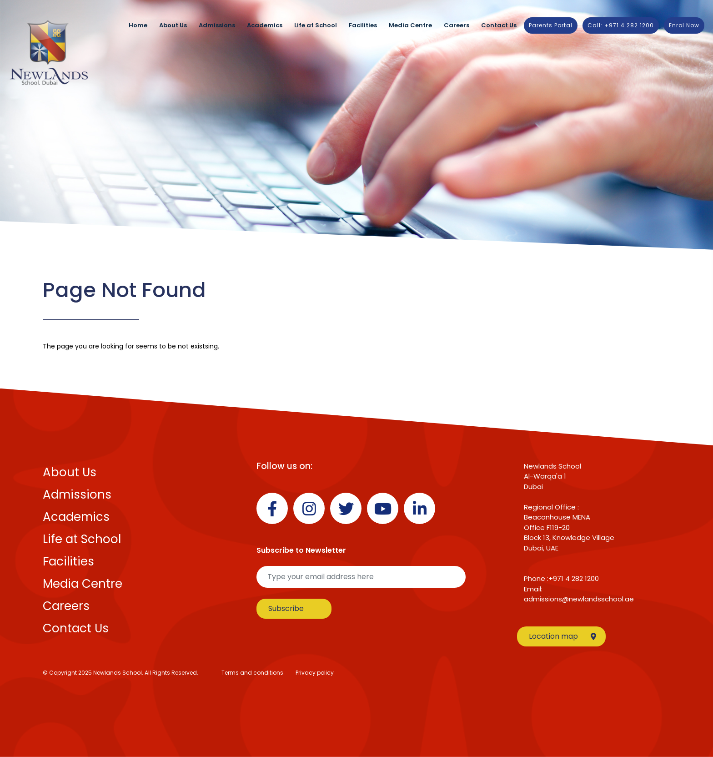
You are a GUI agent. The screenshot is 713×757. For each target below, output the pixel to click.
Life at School (315, 25)
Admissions (217, 25)
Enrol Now (684, 25)
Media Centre (410, 25)
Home (138, 25)
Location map (562, 636)
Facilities (363, 25)
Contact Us (499, 25)
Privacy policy (315, 672)
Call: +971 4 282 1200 (620, 25)
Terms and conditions (252, 672)
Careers (456, 25)
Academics (264, 25)
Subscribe (286, 608)
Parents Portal (550, 25)
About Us (173, 25)
